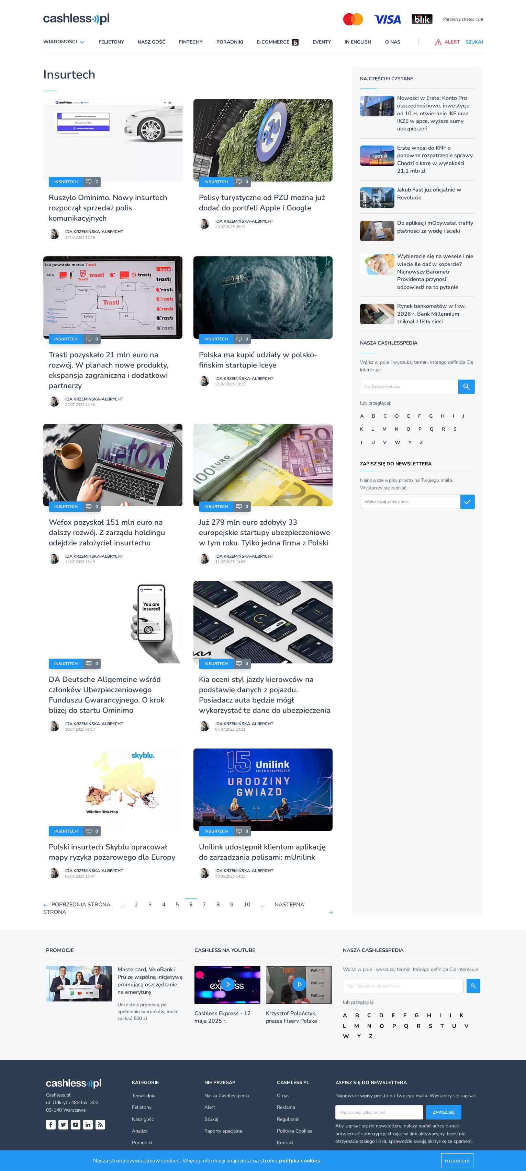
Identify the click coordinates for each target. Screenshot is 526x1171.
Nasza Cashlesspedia (226, 1095)
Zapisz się (444, 1112)
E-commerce (273, 42)
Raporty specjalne (223, 1131)
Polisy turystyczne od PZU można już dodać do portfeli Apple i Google (262, 203)
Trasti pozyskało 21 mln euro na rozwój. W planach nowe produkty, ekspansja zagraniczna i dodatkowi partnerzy (108, 370)
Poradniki (229, 42)
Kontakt (285, 1142)
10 (247, 904)
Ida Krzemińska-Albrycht (94, 231)
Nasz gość (152, 42)
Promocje (60, 950)
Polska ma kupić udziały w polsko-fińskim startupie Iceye (258, 360)
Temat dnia (143, 1095)
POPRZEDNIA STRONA (81, 904)
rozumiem (457, 1160)
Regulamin (288, 1119)
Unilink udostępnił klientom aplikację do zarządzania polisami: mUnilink (262, 852)
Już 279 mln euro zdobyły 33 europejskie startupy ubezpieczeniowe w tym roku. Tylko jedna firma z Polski (264, 532)
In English (358, 42)
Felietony (111, 42)
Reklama (286, 1107)
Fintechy (191, 42)
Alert (209, 1107)
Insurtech (66, 182)
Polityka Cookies (294, 1131)
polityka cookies (299, 1160)
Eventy (322, 42)
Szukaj (211, 1119)
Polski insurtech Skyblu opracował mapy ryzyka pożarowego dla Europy (112, 852)
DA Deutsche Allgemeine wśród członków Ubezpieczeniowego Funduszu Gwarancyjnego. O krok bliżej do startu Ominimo (106, 695)
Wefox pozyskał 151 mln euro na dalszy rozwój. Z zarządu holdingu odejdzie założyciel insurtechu (107, 532)
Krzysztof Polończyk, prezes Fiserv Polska (291, 1017)
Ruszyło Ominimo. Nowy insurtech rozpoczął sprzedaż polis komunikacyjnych (108, 208)
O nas (392, 42)
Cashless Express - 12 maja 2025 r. (222, 1017)
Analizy (139, 1131)
